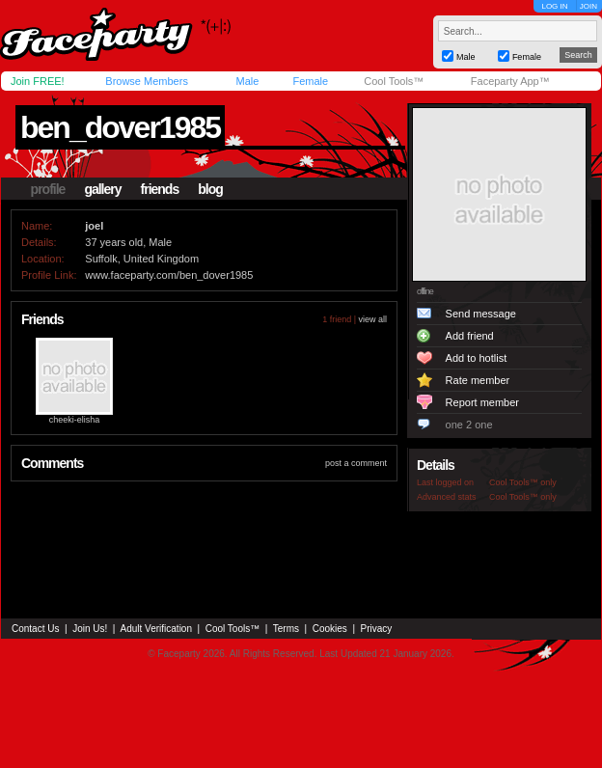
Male (247, 81)
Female (310, 81)
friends (160, 189)
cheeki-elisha (74, 420)
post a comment (356, 463)
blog (210, 189)
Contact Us (35, 628)
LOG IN (554, 6)
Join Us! (89, 628)
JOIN (588, 6)
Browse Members (146, 81)
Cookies (330, 628)
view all (372, 319)
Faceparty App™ (510, 81)
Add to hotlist (476, 358)
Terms (286, 628)
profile (48, 189)
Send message (481, 313)
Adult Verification (156, 628)
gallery (102, 189)
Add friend (470, 336)
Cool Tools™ (394, 81)
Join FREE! (38, 81)
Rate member (478, 380)
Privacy (377, 628)
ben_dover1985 (120, 127)
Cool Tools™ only (523, 482)
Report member (482, 402)
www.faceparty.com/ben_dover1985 (169, 275)
